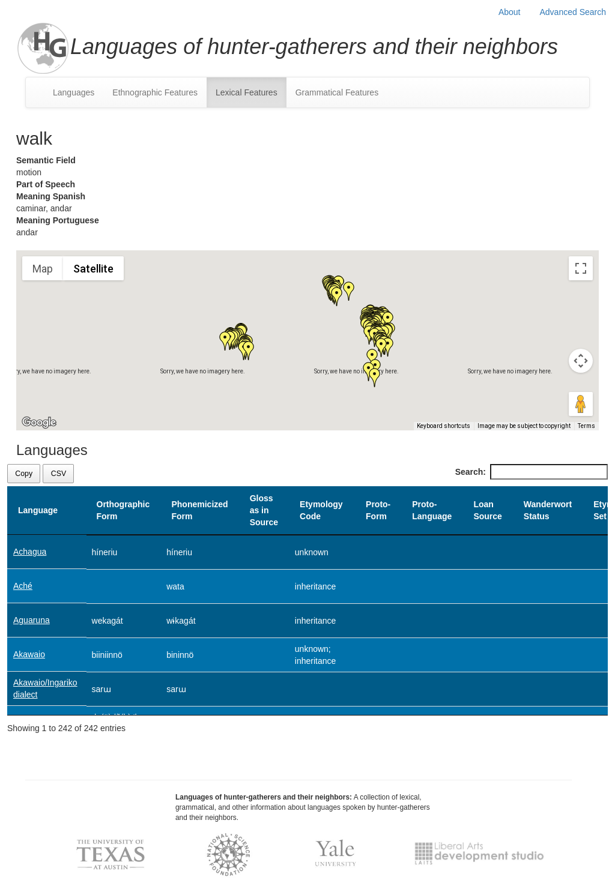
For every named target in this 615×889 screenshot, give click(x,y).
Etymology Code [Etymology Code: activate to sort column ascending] (321, 510)
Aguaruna (31, 620)
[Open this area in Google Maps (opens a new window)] (39, 422)
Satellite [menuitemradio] (93, 268)
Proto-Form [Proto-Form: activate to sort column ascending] (378, 510)
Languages (73, 92)
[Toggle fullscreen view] (581, 268)
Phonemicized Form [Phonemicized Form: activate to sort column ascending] (199, 510)
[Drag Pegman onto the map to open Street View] (581, 404)
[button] (349, 291)
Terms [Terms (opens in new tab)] (586, 426)
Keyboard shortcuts (443, 426)
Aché (22, 586)
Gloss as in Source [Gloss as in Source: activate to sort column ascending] (264, 510)
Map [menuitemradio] (42, 268)
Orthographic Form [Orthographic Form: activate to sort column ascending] (123, 510)
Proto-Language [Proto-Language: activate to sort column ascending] (432, 510)
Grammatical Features (336, 92)
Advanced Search (572, 12)
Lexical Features (246, 92)
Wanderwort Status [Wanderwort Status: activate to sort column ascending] (548, 510)
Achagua (29, 551)
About (509, 12)
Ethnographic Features (155, 92)
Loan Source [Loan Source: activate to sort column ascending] (487, 510)
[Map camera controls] (581, 361)
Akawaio (29, 654)
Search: (531, 472)
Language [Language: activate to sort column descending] (38, 510)
